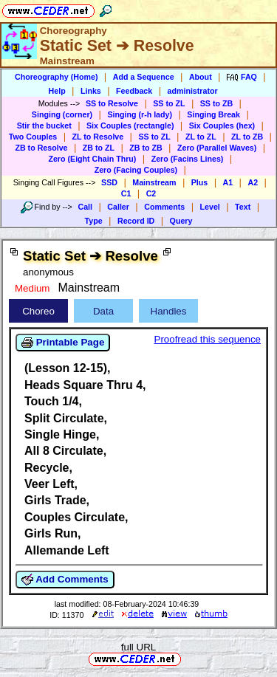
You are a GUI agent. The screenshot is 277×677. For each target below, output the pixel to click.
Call (85, 206)
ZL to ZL (200, 136)
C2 (151, 193)
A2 (252, 182)
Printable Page (62, 342)
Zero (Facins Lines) (187, 158)
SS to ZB (216, 103)
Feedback (134, 90)
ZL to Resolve (98, 136)
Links (91, 90)
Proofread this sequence (207, 339)
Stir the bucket (44, 125)
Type (94, 220)
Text (242, 206)
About (200, 76)
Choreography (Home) (56, 76)
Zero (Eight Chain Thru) (92, 158)
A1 (228, 182)
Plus (199, 182)
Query (181, 220)
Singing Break (213, 114)
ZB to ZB (145, 147)
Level (210, 206)
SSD (109, 182)
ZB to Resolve (41, 147)
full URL (138, 647)
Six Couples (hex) (222, 125)
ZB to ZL (98, 147)
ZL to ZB (247, 136)
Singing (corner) (62, 114)
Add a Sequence (143, 76)
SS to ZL (169, 103)
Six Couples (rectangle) (130, 125)
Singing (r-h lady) (139, 114)
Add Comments (65, 579)
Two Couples (33, 136)
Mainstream (154, 182)
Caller (118, 206)
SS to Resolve (112, 103)
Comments (164, 206)
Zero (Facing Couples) (136, 169)
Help (57, 90)
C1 (126, 193)
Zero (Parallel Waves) (216, 147)
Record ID (135, 220)
